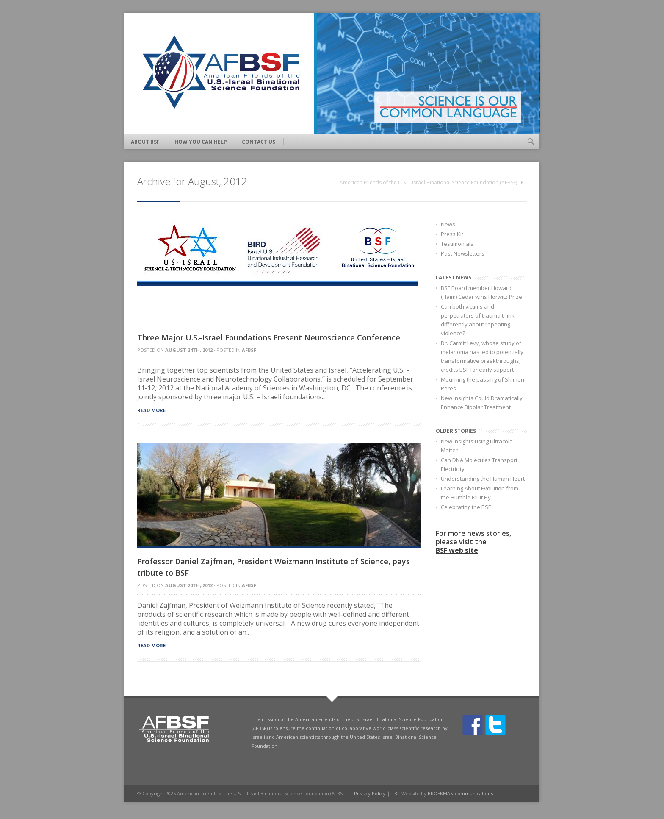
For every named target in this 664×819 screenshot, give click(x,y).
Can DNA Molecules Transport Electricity (479, 464)
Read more (151, 410)
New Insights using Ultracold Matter (477, 445)
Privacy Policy (369, 793)
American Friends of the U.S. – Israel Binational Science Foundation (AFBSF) (428, 182)
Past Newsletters (462, 253)
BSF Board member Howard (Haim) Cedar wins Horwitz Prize (481, 292)
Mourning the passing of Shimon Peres (482, 384)
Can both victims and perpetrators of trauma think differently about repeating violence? (478, 320)
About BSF (145, 141)
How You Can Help (200, 141)
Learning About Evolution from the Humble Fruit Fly (479, 493)
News (448, 224)
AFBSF (249, 350)
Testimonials (457, 244)
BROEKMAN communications (460, 793)
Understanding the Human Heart (483, 478)
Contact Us (258, 141)
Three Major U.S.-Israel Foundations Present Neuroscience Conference (268, 337)
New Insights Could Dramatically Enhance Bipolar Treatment (482, 402)
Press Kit (452, 234)
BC (397, 793)
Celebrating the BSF (466, 507)
